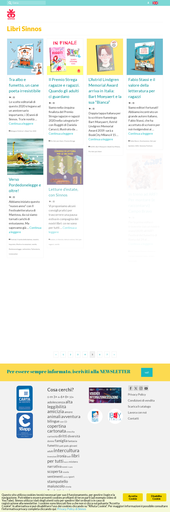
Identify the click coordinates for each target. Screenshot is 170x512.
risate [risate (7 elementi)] (70, 467)
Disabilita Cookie (156, 497)
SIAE (34, 131)
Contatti (133, 418)
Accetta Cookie (132, 497)
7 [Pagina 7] (107, 354)
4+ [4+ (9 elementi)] (59, 397)
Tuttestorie (35, 249)
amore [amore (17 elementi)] (68, 412)
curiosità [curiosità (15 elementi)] (52, 436)
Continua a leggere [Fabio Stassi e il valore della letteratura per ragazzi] (140, 133)
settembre (26, 249)
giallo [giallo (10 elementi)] (66, 446)
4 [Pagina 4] (85, 354)
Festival (13, 239)
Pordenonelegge (15, 249)
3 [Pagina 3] (77, 354)
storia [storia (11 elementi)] (68, 486)
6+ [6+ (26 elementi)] (63, 397)
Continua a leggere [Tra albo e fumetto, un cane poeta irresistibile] (21, 123)
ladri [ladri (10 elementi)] (69, 456)
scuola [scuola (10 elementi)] (66, 472)
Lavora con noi (137, 412)
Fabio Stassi (134, 141)
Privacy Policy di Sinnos (71, 509)
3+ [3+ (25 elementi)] (55, 397)
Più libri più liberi (57, 141)
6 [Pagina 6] (99, 354)
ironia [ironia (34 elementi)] (61, 456)
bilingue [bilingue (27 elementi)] (53, 421)
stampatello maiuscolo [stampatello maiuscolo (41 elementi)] (57, 483)
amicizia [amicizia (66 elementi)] (55, 411)
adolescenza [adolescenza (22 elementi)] (56, 402)
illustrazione (144, 141)
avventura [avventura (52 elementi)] (70, 416)
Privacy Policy (137, 394)
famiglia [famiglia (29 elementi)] (61, 441)
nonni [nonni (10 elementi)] (64, 467)
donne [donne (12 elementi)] (50, 441)
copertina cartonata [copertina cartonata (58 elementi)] (56, 428)
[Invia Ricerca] (9, 3)
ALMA (92, 147)
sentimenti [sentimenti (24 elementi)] (55, 476)
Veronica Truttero (145, 146)
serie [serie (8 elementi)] (65, 477)
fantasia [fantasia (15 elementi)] (72, 441)
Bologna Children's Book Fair (21, 131)
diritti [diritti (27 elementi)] (62, 436)
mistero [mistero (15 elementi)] (73, 461)
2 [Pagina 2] (70, 354)
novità (34, 244)
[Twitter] (135, 388)
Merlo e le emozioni (23, 244)
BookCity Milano (113, 147)
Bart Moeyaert (101, 147)
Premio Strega (69, 141)
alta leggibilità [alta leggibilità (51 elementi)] (60, 404)
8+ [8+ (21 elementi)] (67, 397)
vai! (147, 372)
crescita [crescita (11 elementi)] (70, 431)
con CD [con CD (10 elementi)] (63, 421)
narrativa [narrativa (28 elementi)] (54, 466)
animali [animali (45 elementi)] (54, 416)
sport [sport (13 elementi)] (71, 476)
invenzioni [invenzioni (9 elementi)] (52, 456)
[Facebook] (130, 388)
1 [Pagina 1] (63, 354)
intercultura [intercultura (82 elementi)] (66, 450)
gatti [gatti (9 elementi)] (61, 446)
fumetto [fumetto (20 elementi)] (53, 445)
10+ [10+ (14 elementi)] (71, 397)
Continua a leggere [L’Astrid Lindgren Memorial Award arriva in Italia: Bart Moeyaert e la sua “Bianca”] (100, 139)
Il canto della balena (24, 239)
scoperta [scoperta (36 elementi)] (54, 471)
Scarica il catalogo (139, 406)
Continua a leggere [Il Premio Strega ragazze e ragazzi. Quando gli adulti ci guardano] (61, 133)
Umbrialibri (13, 254)
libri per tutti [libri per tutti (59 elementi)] (63, 458)
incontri (36, 239)
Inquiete (12, 244)
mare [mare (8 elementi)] (66, 462)
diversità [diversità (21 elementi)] (74, 436)
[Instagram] (141, 388)
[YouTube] (146, 388)
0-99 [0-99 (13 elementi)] (50, 397)
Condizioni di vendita (141, 400)
